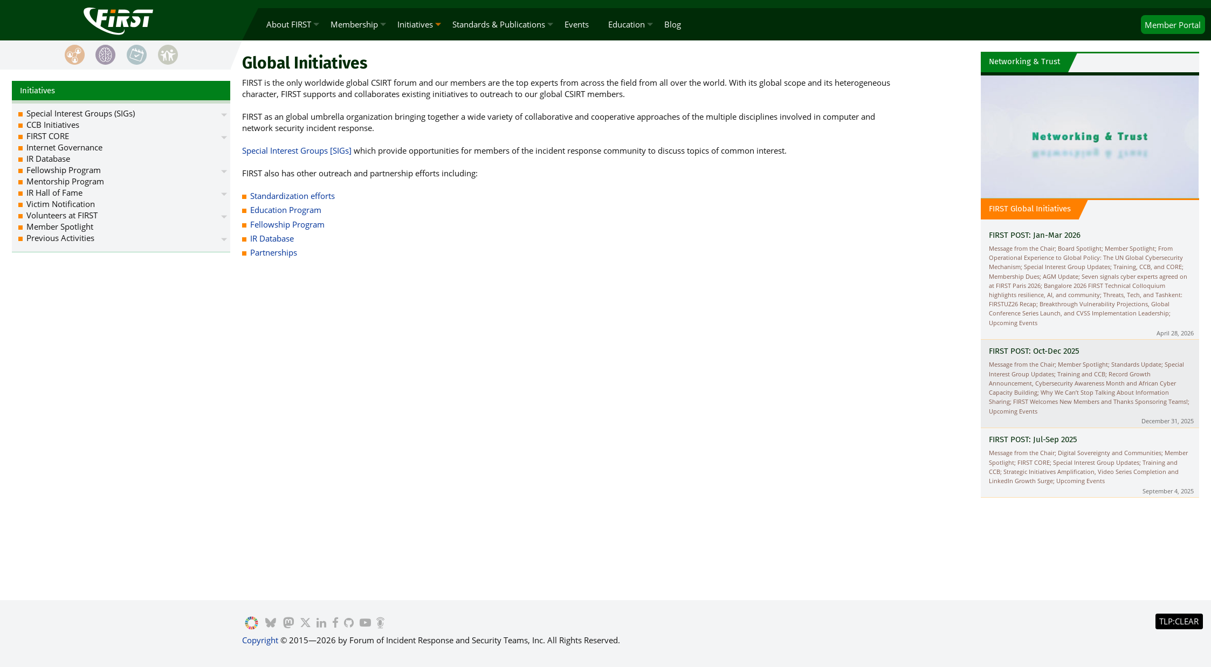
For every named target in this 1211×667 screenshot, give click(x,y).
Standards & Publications (498, 24)
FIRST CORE (47, 135)
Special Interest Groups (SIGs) (80, 113)
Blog (672, 24)
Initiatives (415, 24)
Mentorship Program (65, 181)
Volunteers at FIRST (62, 215)
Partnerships (273, 252)
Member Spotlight (59, 226)
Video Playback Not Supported (1090, 135)
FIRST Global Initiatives (1030, 209)
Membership (354, 24)
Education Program (285, 209)
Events (577, 24)
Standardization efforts (292, 195)
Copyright (260, 640)
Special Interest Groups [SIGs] (297, 150)
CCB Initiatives (52, 124)
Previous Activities (60, 237)
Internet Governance (64, 147)
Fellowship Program (287, 224)
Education (626, 24)
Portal (1173, 24)
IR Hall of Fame (54, 192)
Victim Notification (60, 203)
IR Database (272, 238)
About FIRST (288, 24)
